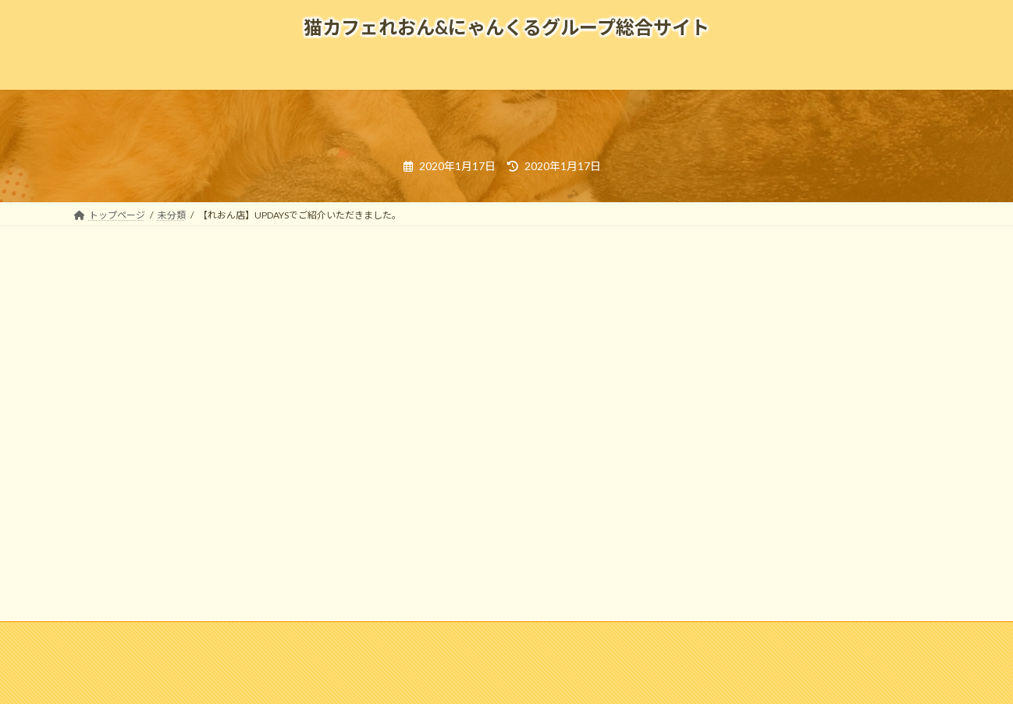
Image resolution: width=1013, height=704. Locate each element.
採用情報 (262, 636)
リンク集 (502, 636)
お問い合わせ (580, 636)
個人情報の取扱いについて (694, 636)
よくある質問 (425, 636)
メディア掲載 (339, 636)
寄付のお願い (809, 636)
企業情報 (194, 636)
